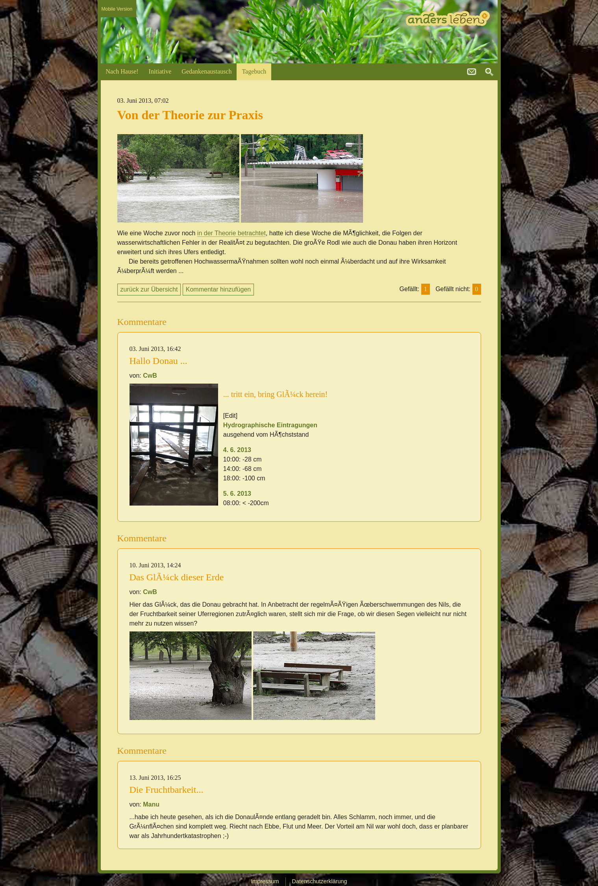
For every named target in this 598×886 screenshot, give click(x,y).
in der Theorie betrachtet (231, 233)
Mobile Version (117, 9)
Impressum (265, 881)
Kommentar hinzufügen (218, 289)
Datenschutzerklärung (319, 881)
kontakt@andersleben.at (471, 72)
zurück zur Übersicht (149, 289)
